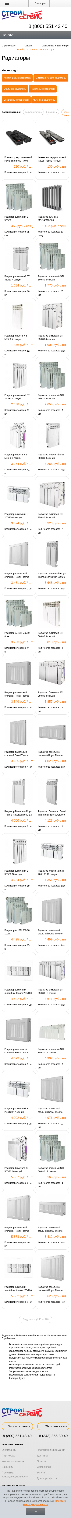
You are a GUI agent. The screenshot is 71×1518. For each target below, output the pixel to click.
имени (52, 112)
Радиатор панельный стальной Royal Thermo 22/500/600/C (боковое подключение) (50, 1110)
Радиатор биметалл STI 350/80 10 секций (50, 991)
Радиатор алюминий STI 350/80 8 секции (51, 456)
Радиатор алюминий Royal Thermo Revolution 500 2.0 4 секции (52, 575)
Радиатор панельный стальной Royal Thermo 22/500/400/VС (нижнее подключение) (17, 1229)
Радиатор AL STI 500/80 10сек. (17, 932)
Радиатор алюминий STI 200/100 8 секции (17, 516)
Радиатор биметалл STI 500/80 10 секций (17, 1170)
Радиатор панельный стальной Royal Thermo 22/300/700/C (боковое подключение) (17, 1051)
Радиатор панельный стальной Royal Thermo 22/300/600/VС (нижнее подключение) (50, 1289)
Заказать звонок (17, 1426)
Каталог (8, 35)
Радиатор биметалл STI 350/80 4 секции (50, 337)
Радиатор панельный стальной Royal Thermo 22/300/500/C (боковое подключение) (17, 694)
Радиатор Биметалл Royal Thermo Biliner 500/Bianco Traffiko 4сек (52, 813)
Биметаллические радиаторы (50, 78)
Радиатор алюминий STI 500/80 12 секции (51, 1170)
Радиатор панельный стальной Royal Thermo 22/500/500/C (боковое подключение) (50, 932)
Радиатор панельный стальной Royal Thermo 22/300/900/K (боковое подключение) (50, 1229)
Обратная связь (53, 1426)
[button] (7, 3)
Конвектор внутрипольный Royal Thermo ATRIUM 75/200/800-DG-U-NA (52, 159)
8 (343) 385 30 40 (53, 1436)
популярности (33, 112)
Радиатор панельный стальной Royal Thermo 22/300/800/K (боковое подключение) (50, 754)
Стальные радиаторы (15, 89)
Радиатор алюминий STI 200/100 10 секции (51, 873)
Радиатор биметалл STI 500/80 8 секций (50, 635)
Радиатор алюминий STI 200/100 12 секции (17, 1110)
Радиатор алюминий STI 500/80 (17, 219)
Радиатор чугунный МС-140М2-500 (48, 219)
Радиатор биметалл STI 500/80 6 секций (17, 456)
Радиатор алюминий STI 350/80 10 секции (17, 873)
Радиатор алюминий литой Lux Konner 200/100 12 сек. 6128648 (18, 1289)
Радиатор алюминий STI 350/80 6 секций (17, 397)
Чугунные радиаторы (44, 100)
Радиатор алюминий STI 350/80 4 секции (17, 278)
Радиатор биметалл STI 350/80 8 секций (50, 694)
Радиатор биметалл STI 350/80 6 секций (50, 516)
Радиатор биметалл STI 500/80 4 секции (17, 337)
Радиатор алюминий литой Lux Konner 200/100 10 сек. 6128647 (18, 991)
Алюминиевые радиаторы (17, 78)
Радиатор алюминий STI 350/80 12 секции (51, 1051)
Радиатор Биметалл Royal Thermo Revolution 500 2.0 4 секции (18, 813)
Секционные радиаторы (16, 100)
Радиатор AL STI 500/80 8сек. (17, 635)
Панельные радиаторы (43, 89)
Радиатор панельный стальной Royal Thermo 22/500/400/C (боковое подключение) (17, 754)
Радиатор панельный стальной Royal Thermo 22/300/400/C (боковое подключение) (17, 575)
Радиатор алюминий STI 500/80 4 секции (51, 278)
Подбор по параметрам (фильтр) (35, 49)
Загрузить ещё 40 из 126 (36, 1319)
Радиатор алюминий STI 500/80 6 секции (51, 397)
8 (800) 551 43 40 (17, 1436)
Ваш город (39, 3)
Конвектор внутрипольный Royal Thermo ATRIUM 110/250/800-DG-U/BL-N (18, 159)
